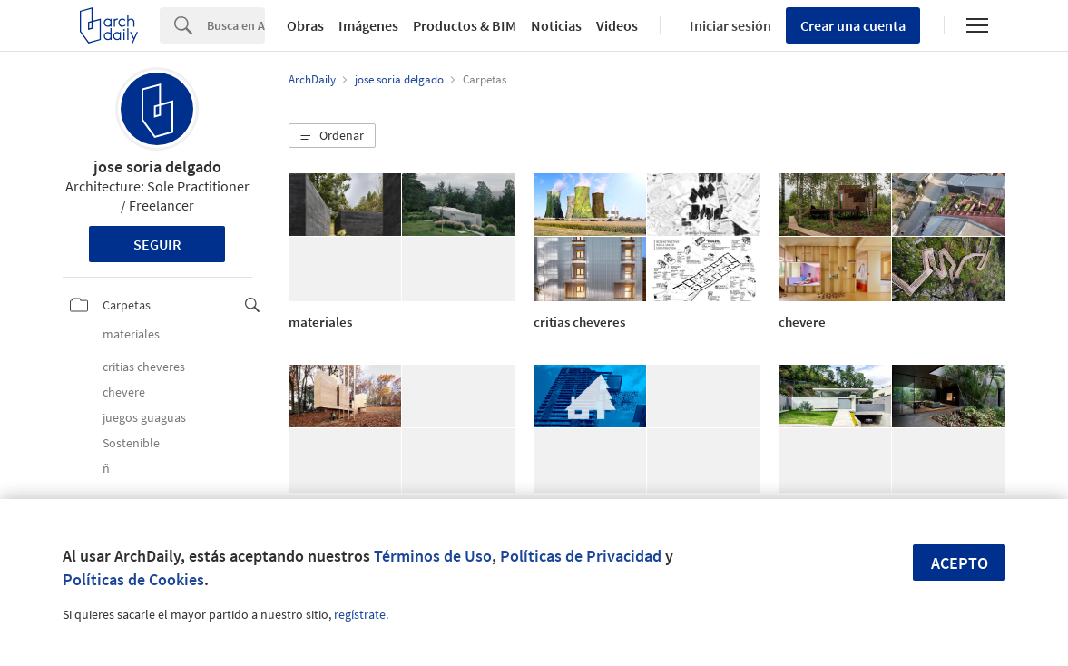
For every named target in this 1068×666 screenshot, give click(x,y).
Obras (305, 25)
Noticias (556, 25)
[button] (332, 136)
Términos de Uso (433, 555)
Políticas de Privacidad (580, 555)
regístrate (360, 614)
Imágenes (368, 25)
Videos (617, 25)
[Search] (236, 25)
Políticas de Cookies (133, 579)
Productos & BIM (464, 25)
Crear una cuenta (853, 25)
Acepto (959, 563)
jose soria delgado (157, 166)
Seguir (157, 244)
